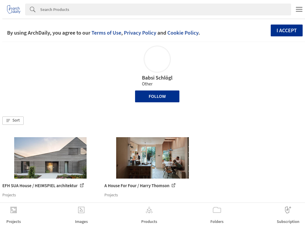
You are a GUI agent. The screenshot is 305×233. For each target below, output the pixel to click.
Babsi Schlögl (157, 78)
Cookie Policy (182, 33)
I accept (287, 30)
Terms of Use (106, 33)
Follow (157, 96)
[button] (13, 121)
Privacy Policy (140, 33)
